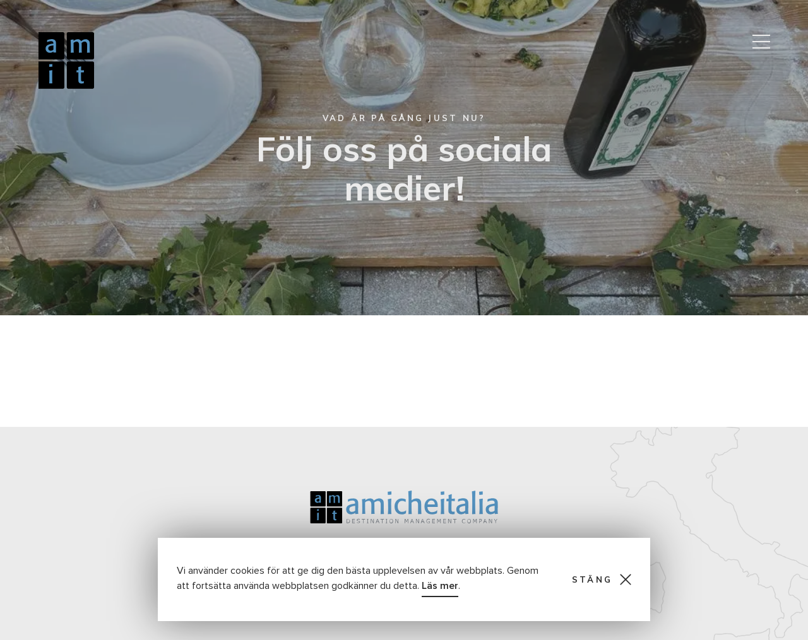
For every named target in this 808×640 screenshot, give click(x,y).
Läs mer (440, 585)
